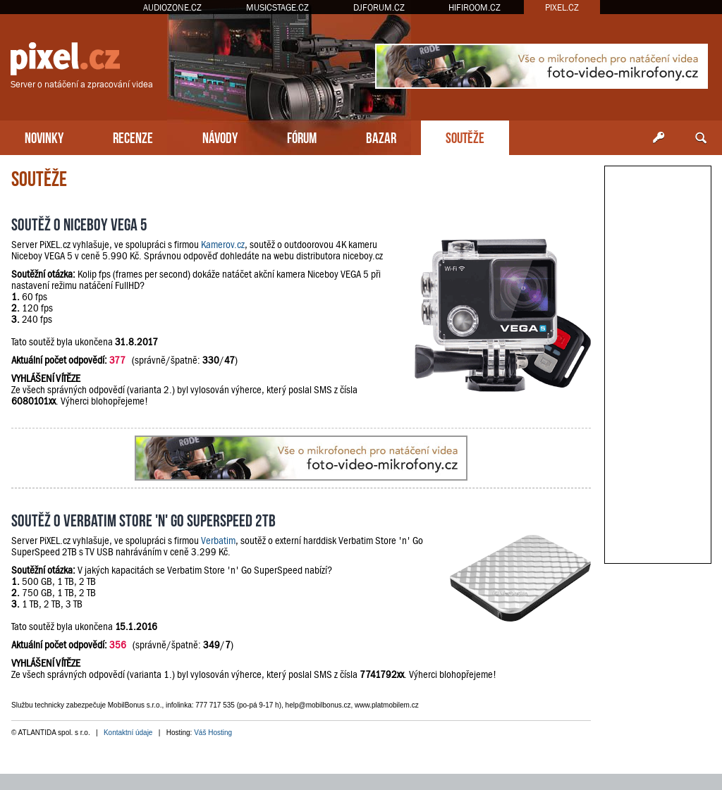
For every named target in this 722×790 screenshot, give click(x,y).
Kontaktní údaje (128, 732)
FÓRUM (302, 136)
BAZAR (381, 136)
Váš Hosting (213, 732)
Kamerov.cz (223, 244)
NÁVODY (220, 136)
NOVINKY (44, 136)
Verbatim (218, 540)
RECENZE (133, 136)
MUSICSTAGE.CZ (277, 7)
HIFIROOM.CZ (474, 7)
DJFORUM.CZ (379, 7)
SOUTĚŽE (465, 136)
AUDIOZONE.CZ (172, 7)
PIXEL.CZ (562, 7)
